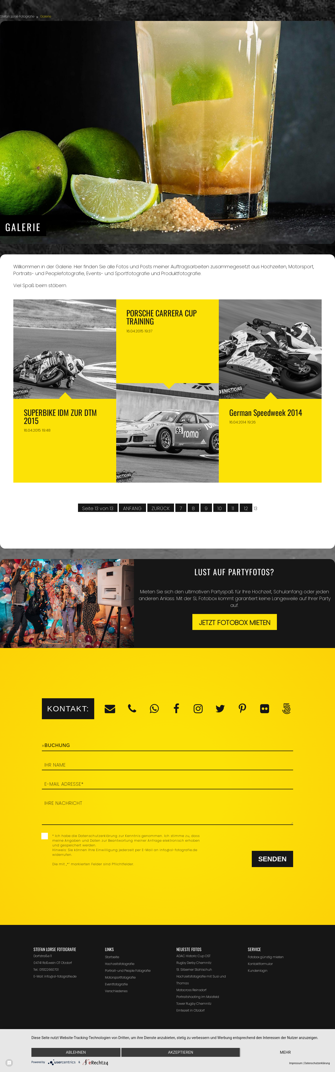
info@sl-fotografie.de (60, 976)
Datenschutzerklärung (317, 1063)
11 (233, 508)
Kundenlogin (257, 970)
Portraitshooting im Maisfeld (197, 997)
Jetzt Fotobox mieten (234, 622)
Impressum (295, 1063)
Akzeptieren (180, 1052)
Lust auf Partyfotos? (234, 572)
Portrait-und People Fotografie (127, 970)
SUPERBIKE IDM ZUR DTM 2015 (60, 416)
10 (219, 508)
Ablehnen (76, 1052)
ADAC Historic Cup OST (193, 956)
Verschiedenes (116, 991)
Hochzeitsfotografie (119, 964)
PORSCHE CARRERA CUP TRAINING (161, 317)
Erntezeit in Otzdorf (190, 1010)
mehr (285, 1052)
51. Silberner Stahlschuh (194, 969)
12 (246, 508)
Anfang (132, 508)
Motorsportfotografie (120, 977)
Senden (272, 859)
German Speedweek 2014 (265, 412)
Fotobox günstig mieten (266, 957)
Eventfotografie (116, 984)
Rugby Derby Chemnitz (193, 963)
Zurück (161, 508)
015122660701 (49, 969)
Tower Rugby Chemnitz (193, 1003)
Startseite (112, 957)
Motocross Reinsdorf (191, 990)
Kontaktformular (260, 964)
